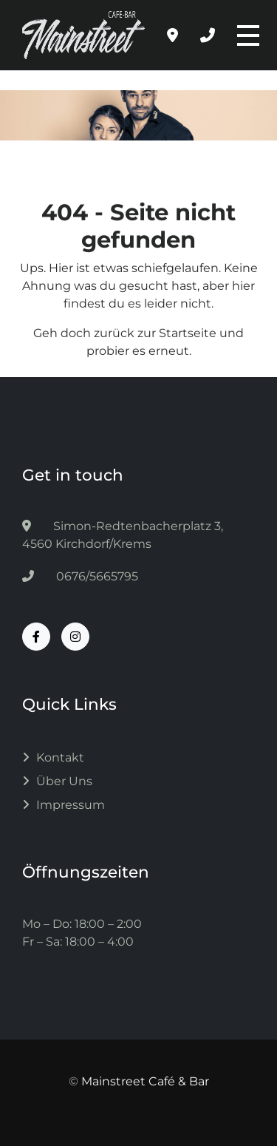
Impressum (70, 805)
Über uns (64, 781)
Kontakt (60, 757)
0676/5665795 (80, 576)
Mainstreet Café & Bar (145, 1081)
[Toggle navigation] (246, 35)
